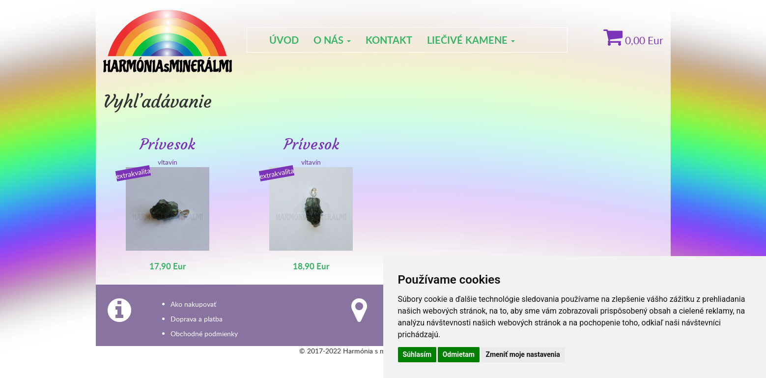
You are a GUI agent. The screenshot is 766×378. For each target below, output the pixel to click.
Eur (633, 40)
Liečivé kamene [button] (471, 40)
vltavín (167, 203)
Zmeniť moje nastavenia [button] (522, 354)
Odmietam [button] (459, 354)
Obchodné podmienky (204, 333)
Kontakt (389, 40)
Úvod (284, 40)
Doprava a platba (196, 318)
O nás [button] (332, 40)
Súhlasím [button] (417, 354)
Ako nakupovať (193, 304)
